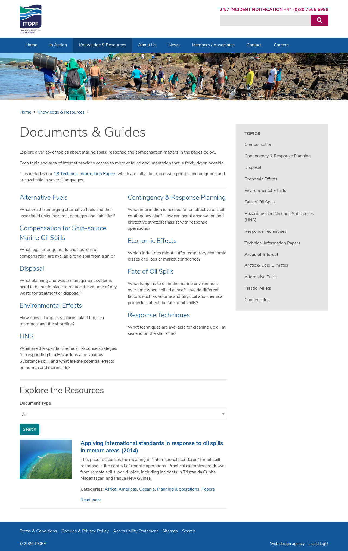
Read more (90, 500)
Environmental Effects (51, 305)
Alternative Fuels (43, 197)
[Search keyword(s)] (265, 20)
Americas (128, 489)
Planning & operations (178, 489)
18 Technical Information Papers (85, 174)
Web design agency (288, 543)
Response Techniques (159, 315)
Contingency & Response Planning (177, 197)
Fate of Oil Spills (151, 271)
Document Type (35, 403)
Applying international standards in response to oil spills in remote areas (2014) (151, 446)
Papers (208, 489)
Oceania (147, 489)
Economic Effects (152, 240)
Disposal (32, 268)
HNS (26, 336)
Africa (110, 489)
